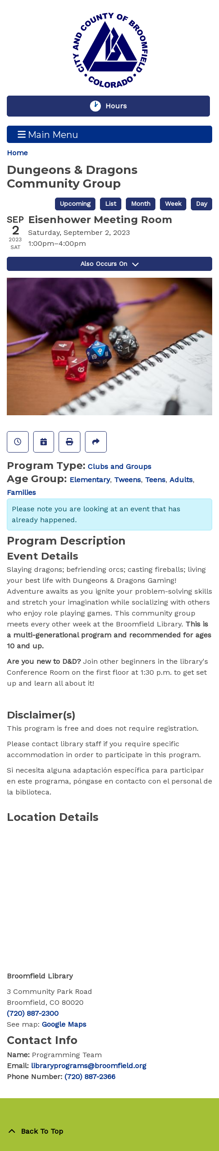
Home (17, 152)
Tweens (127, 479)
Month (140, 203)
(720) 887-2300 (33, 1013)
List (110, 203)
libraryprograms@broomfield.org (88, 1065)
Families (21, 492)
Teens (155, 479)
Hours (120, 106)
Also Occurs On (109, 263)
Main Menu (48, 134)
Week (173, 203)
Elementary (90, 479)
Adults (181, 479)
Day (201, 203)
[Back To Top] (109, 1131)
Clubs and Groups (119, 466)
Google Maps (64, 1024)
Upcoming (75, 203)
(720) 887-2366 (90, 1076)
